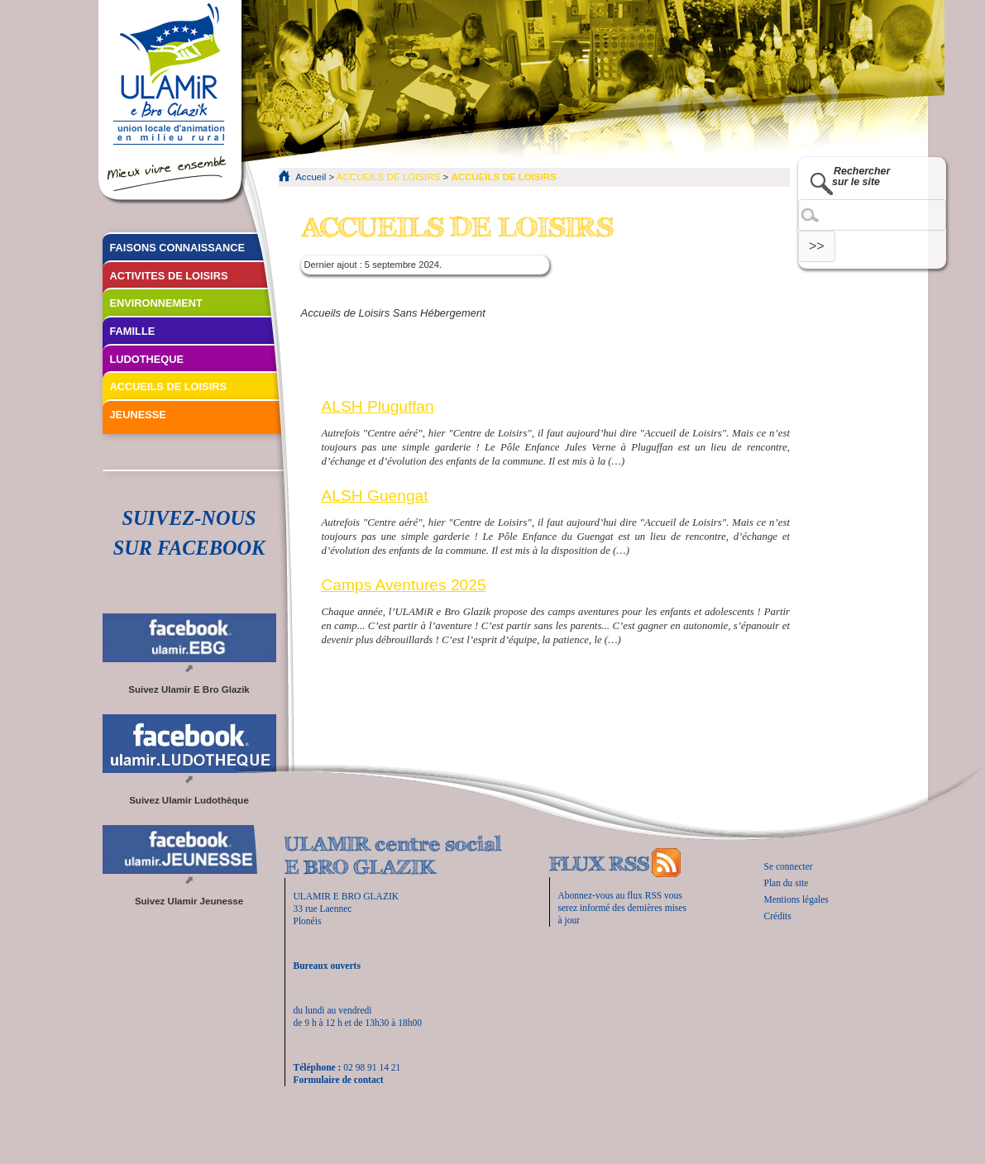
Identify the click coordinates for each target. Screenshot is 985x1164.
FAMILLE (132, 331)
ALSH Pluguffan (378, 406)
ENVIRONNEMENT (156, 303)
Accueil (310, 177)
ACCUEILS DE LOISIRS (388, 177)
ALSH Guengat (375, 495)
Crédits (777, 916)
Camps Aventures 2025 (404, 585)
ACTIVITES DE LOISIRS (169, 276)
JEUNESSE (138, 414)
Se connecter (788, 866)
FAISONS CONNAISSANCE (178, 247)
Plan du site (786, 883)
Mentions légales (796, 899)
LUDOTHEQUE (147, 359)
